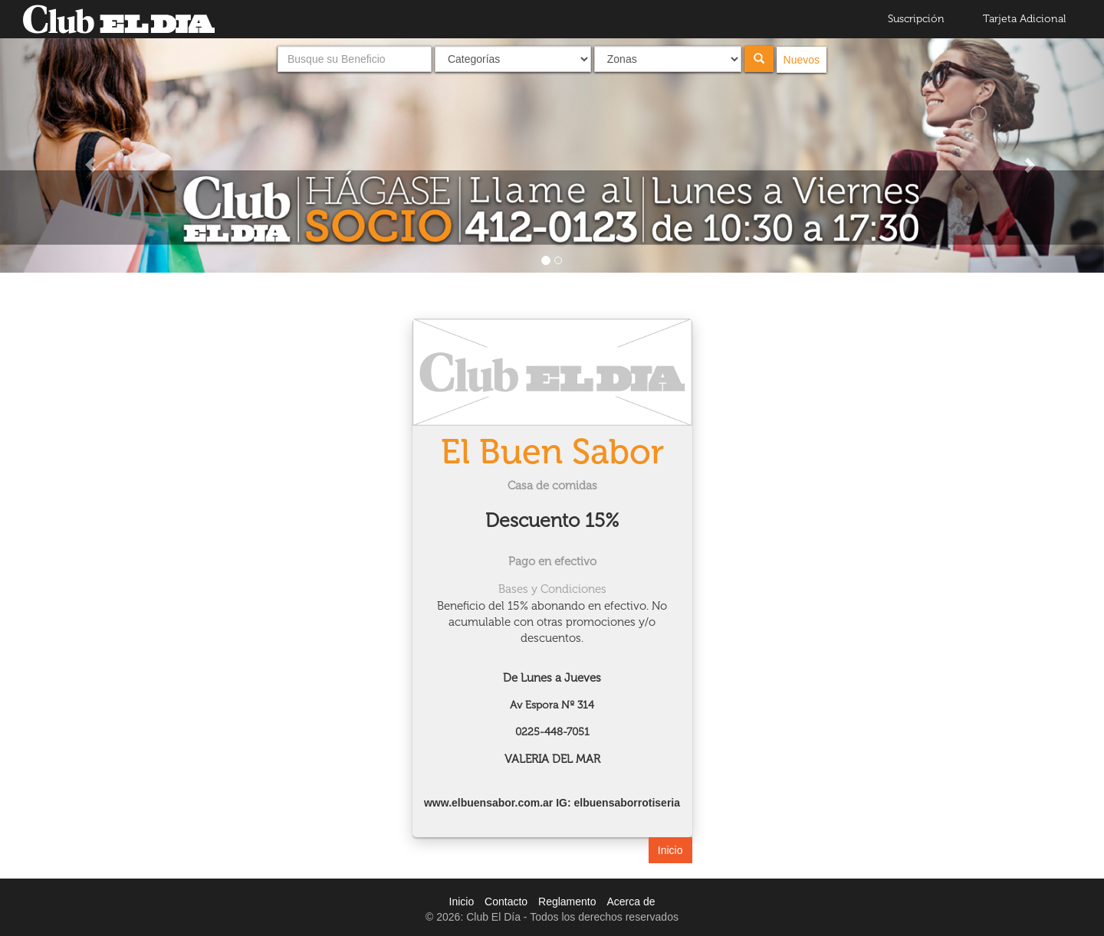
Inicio (670, 850)
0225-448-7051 (552, 731)
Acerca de (630, 901)
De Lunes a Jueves (552, 678)
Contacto (506, 901)
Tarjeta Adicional (1024, 18)
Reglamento (567, 901)
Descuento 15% (552, 520)
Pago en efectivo (552, 561)
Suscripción (916, 18)
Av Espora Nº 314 (552, 705)
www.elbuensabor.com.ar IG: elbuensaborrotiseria (552, 803)
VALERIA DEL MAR (552, 759)
